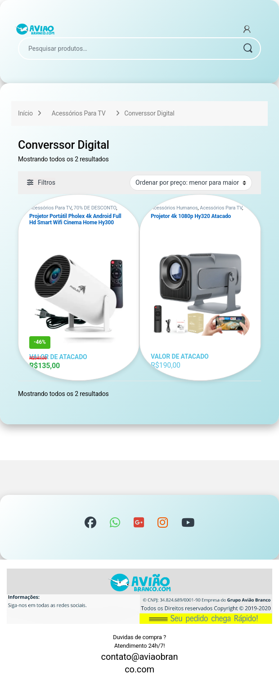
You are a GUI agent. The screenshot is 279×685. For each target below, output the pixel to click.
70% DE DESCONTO (95, 208)
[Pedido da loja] (191, 182)
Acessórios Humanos (174, 208)
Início (25, 113)
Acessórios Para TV (79, 113)
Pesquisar (247, 48)
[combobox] (127, 48)
